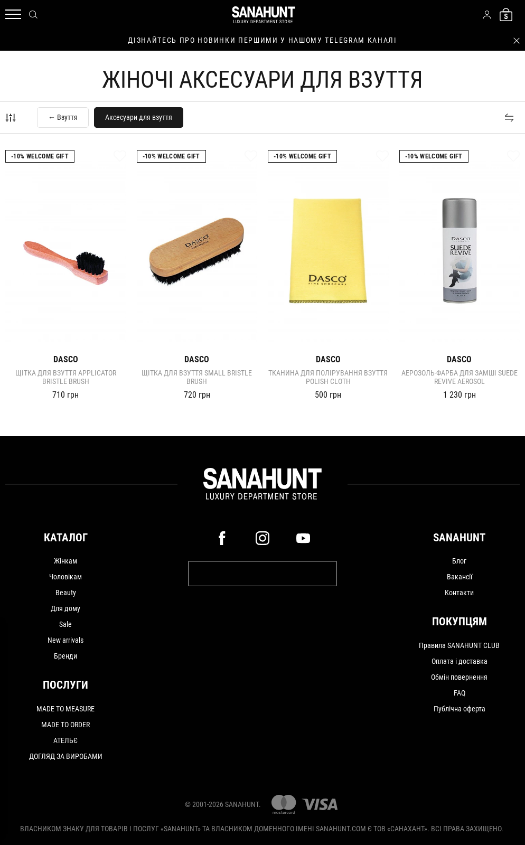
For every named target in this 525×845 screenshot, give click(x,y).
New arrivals (65, 640)
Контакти (459, 592)
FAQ (459, 693)
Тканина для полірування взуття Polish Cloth (328, 377)
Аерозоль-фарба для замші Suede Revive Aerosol (459, 377)
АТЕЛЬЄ (65, 740)
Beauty (65, 592)
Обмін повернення (459, 677)
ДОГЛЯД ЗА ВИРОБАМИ (65, 756)
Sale (65, 624)
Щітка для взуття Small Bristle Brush (197, 377)
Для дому (65, 608)
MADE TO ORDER (65, 724)
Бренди (65, 656)
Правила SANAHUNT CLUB (459, 645)
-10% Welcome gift (40, 156)
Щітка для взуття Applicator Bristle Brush (65, 377)
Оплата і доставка (459, 661)
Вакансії (459, 576)
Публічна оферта (459, 708)
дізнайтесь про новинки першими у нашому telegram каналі (262, 40)
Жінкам (65, 561)
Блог (459, 561)
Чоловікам (65, 576)
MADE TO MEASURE (65, 708)
